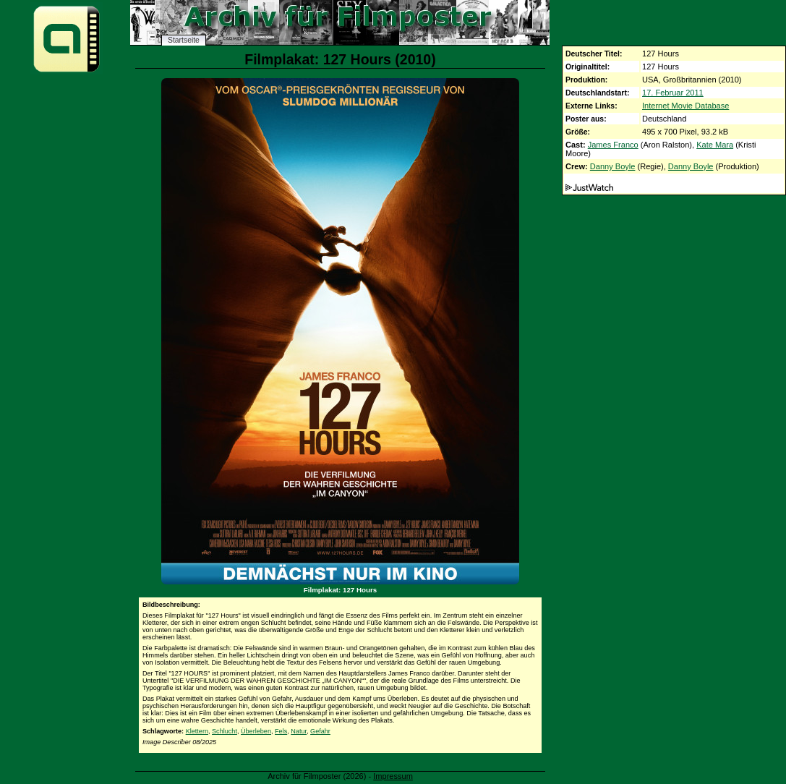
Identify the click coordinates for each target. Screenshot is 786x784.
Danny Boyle (613, 166)
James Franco (613, 144)
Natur (299, 731)
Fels (281, 731)
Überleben (256, 731)
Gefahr (320, 731)
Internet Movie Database (685, 105)
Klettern (197, 731)
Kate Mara (714, 144)
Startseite (184, 40)
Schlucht (224, 731)
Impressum (393, 776)
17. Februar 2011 (673, 92)
